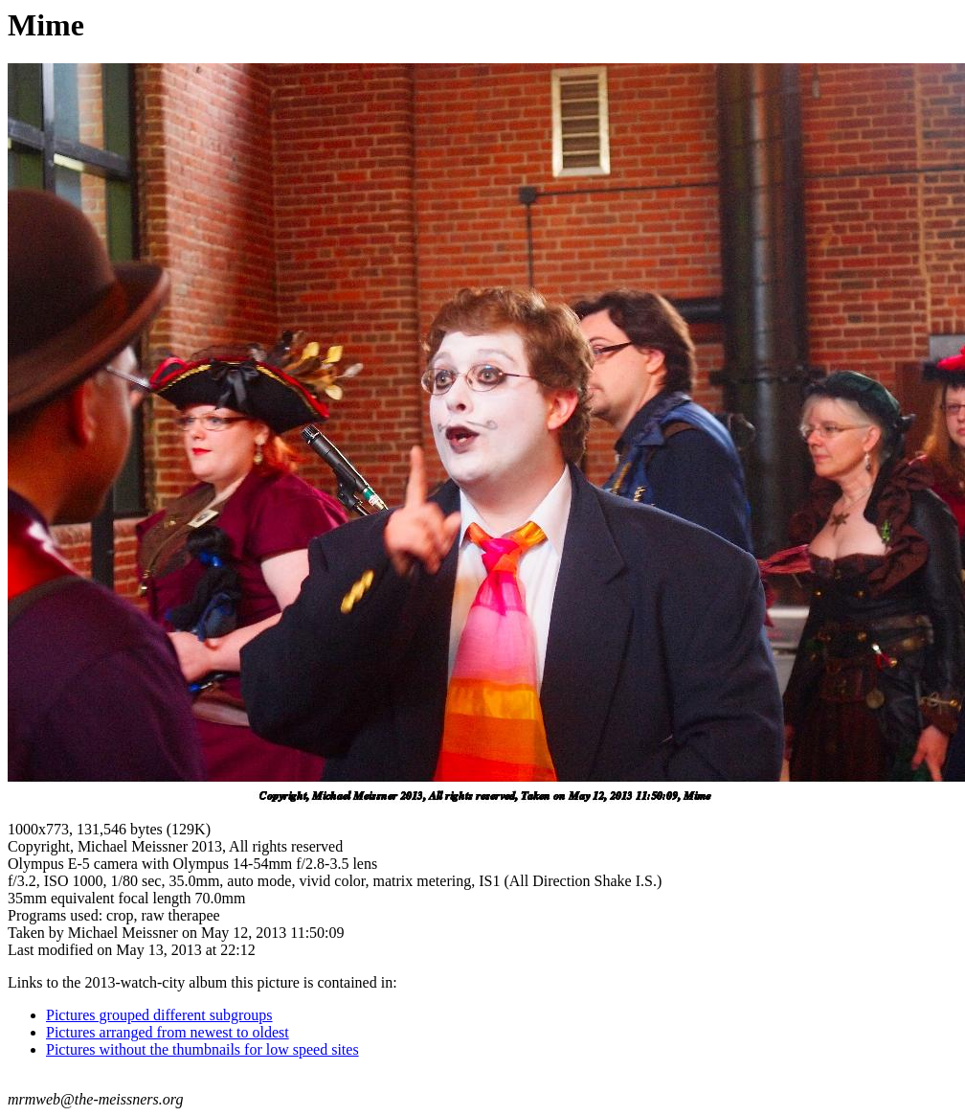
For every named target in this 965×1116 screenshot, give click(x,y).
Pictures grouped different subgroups (159, 1015)
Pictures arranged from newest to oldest (167, 1032)
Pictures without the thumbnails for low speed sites (202, 1049)
